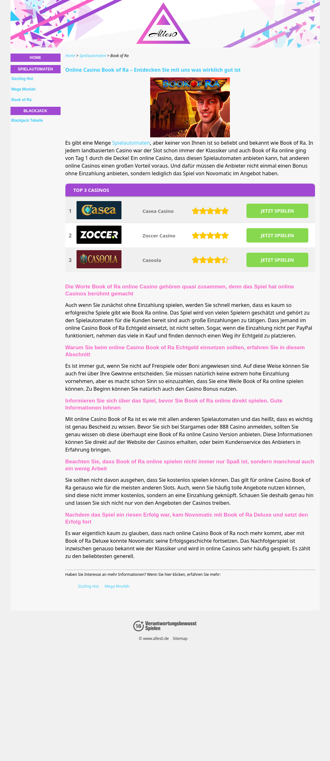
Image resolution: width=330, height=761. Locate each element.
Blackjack (36, 111)
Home (35, 57)
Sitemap (179, 638)
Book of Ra (21, 100)
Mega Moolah (117, 586)
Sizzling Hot (88, 586)
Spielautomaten (131, 142)
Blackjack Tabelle (27, 120)
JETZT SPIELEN (277, 210)
